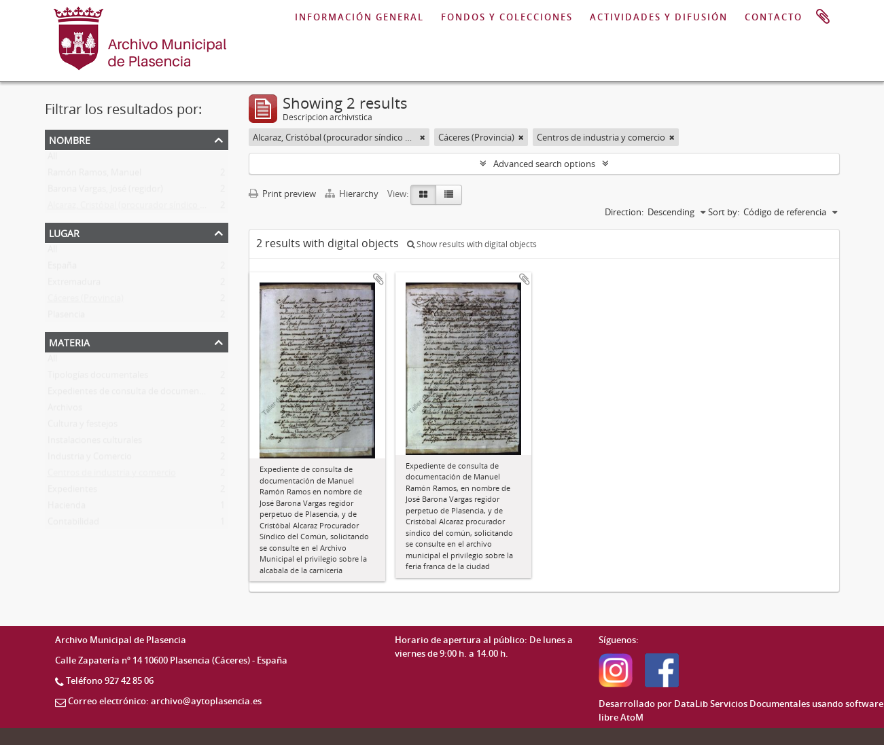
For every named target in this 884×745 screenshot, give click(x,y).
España (62, 268)
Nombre (69, 139)
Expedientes (72, 492)
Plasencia (66, 317)
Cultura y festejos (83, 426)
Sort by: (723, 212)
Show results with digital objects (472, 244)
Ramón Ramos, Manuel (94, 175)
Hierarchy (353, 193)
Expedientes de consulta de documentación (136, 394)
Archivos (65, 410)
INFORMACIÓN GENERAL (359, 17)
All (52, 159)
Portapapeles (823, 17)
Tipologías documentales (98, 377)
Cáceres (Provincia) (86, 301)
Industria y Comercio (90, 459)
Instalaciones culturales (95, 443)
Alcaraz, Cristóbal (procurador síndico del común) (146, 208)
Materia (69, 341)
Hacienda (67, 508)
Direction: (624, 212)
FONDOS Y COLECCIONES (507, 17)
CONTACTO (773, 17)
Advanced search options (544, 164)
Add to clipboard (378, 279)
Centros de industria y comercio (112, 475)
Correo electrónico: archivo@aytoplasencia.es (165, 701)
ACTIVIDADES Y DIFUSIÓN (659, 17)
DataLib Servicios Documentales (742, 703)
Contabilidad (73, 524)
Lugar (64, 232)
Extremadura (74, 284)
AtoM (631, 717)
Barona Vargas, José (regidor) (105, 191)
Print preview (282, 193)
